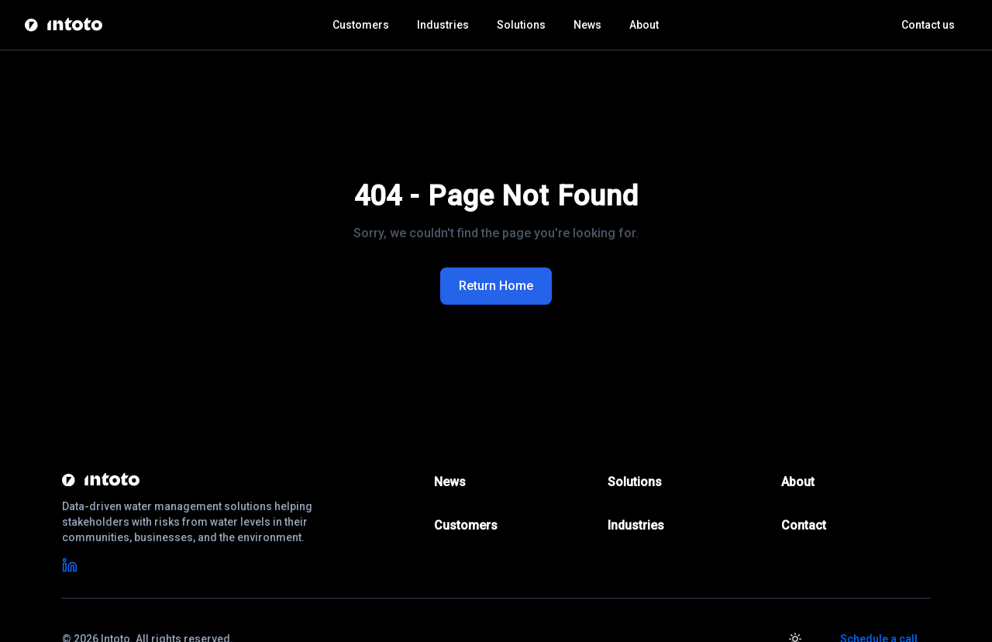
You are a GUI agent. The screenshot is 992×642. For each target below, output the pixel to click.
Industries (443, 25)
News (587, 25)
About (644, 25)
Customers (360, 25)
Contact (803, 525)
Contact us (928, 25)
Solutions (521, 25)
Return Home (496, 285)
